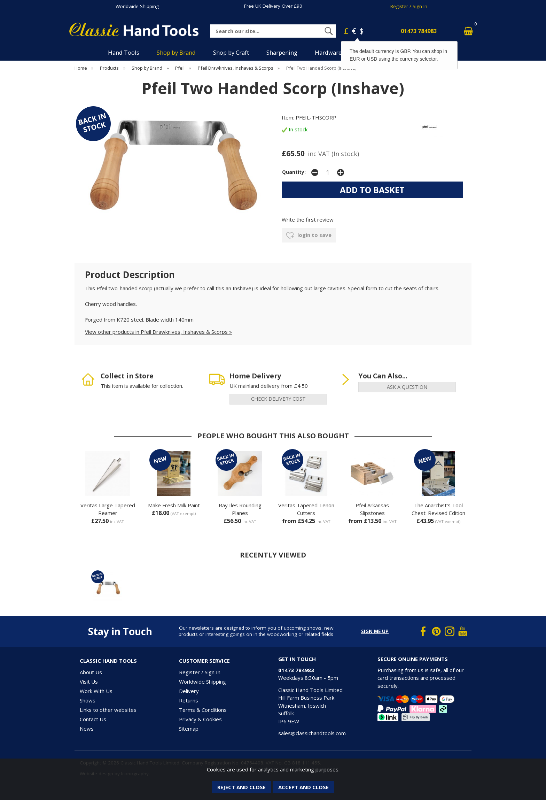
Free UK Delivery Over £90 (273, 6)
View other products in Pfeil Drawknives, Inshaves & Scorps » (158, 331)
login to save (309, 235)
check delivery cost (278, 398)
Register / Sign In (408, 6)
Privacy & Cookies (200, 719)
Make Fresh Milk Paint (174, 505)
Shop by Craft (231, 52)
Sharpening (281, 52)
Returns (188, 700)
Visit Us (89, 681)
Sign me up (375, 631)
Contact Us (93, 719)
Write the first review (308, 219)
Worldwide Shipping (137, 6)
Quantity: (294, 172)
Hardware (328, 52)
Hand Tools (123, 52)
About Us (91, 672)
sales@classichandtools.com (312, 733)
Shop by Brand (176, 52)
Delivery (189, 690)
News (87, 728)
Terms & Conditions (203, 709)
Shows (87, 700)
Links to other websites (108, 709)
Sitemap (188, 728)
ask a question (407, 387)
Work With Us (96, 690)
